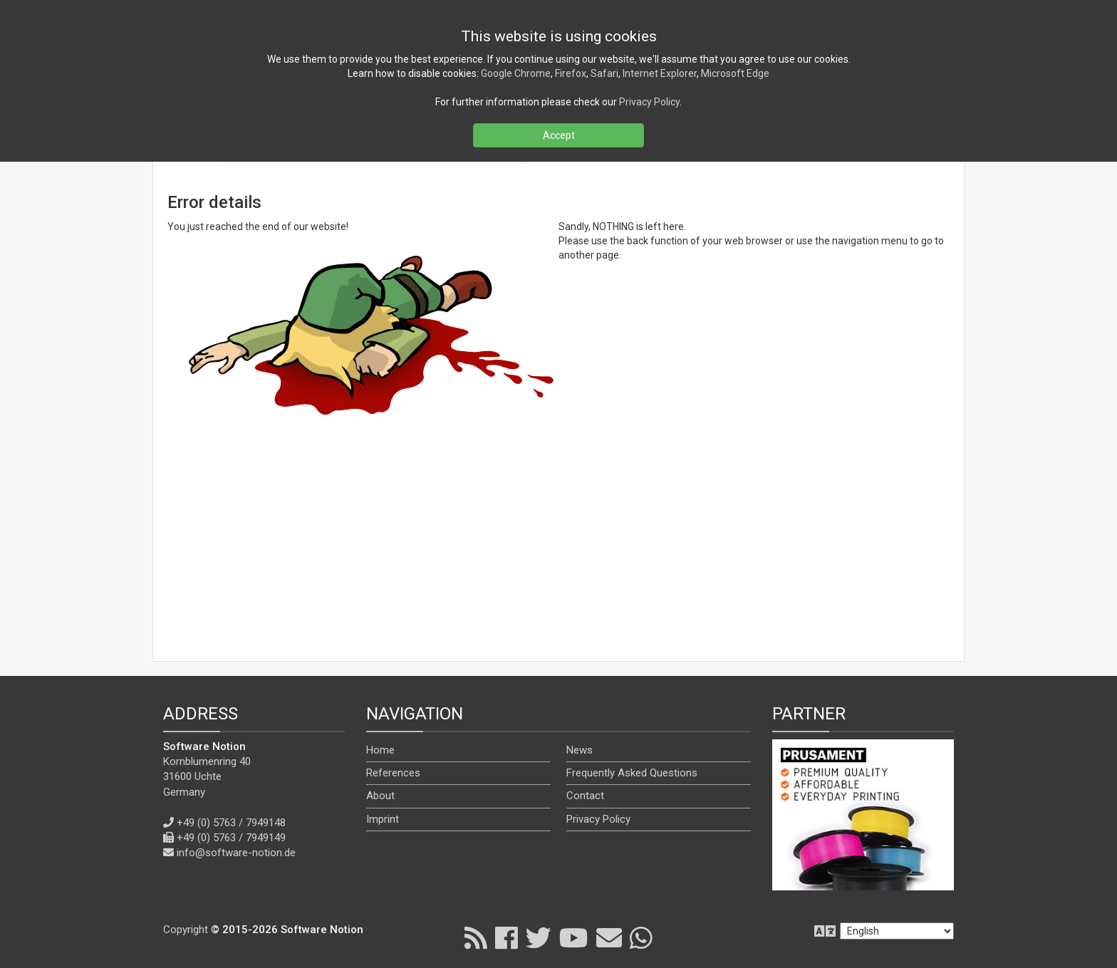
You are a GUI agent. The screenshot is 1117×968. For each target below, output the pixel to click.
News (579, 750)
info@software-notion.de (236, 852)
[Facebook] (506, 937)
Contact (585, 795)
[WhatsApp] (641, 937)
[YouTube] (573, 937)
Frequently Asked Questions (631, 772)
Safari (604, 73)
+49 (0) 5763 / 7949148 (231, 822)
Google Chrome (516, 73)
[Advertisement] (558, 543)
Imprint (382, 819)
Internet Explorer (660, 73)
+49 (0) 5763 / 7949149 (231, 837)
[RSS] (476, 937)
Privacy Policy (598, 819)
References (393, 772)
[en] (897, 931)
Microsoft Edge (735, 73)
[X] (538, 937)
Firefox (570, 73)
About (380, 795)
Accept (559, 135)
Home (380, 750)
